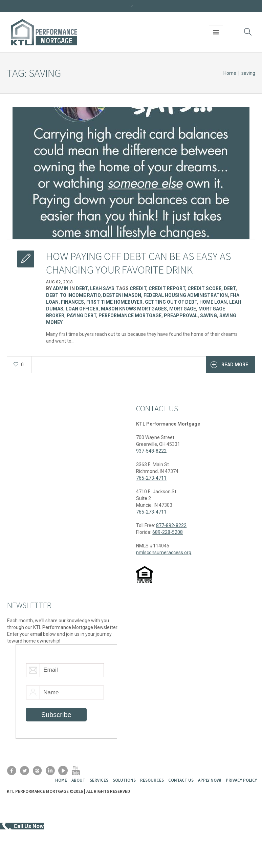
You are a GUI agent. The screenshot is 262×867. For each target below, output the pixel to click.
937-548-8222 (151, 451)
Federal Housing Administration (186, 295)
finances (72, 302)
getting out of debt (171, 302)
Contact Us (181, 780)
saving (208, 315)
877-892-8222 (171, 525)
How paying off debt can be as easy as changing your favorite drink (138, 263)
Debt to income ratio (73, 295)
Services (99, 780)
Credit (138, 288)
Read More (229, 364)
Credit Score (204, 288)
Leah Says (102, 288)
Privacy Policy (241, 780)
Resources (152, 780)
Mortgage (182, 308)
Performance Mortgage (130, 315)
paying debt (81, 315)
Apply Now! (209, 780)
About (78, 780)
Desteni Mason (122, 295)
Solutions (124, 780)
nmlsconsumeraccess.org (163, 552)
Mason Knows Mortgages (134, 308)
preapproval (181, 315)
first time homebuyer (114, 302)
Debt (82, 288)
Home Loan (213, 302)
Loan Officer (82, 308)
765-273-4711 (151, 478)
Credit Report (167, 288)
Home (229, 73)
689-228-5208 (167, 532)
